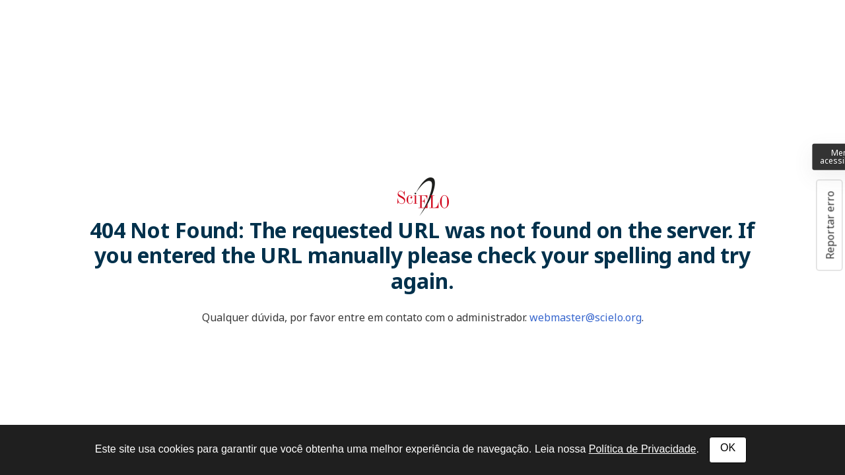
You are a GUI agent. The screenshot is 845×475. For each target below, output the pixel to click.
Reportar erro (830, 225)
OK (727, 447)
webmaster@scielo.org (585, 317)
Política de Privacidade (642, 449)
